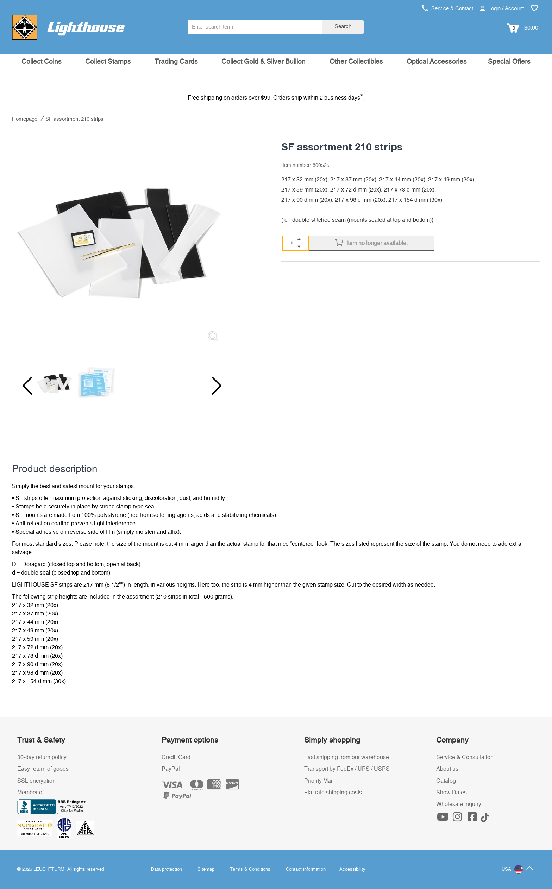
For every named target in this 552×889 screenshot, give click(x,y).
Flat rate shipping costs (333, 792)
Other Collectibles (356, 61)
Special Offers (509, 61)
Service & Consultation (465, 757)
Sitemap (205, 869)
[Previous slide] (26, 385)
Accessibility (352, 869)
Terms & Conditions (250, 869)
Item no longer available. (371, 243)
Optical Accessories (437, 61)
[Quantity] (292, 243)
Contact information (306, 869)
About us (447, 769)
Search (343, 26)
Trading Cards (176, 61)
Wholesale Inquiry (458, 804)
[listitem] (119, 240)
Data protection (166, 869)
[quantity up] (299, 239)
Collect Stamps (108, 61)
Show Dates (451, 792)
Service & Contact (447, 8)
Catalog (446, 781)
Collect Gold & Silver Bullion (263, 61)
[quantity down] (299, 246)
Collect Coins (41, 61)
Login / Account (502, 8)
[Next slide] (212, 385)
